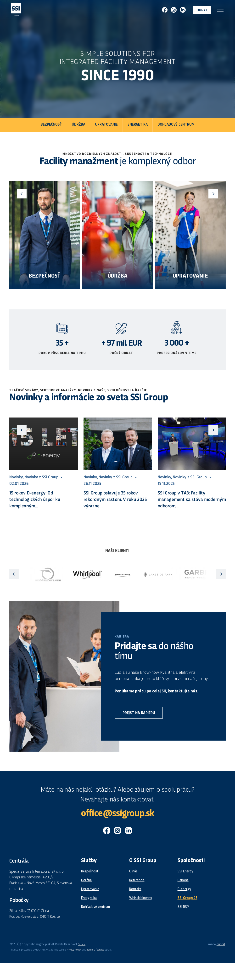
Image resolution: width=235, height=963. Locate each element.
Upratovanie (106, 125)
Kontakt (135, 889)
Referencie (136, 880)
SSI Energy (185, 871)
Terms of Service (95, 950)
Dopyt (202, 10)
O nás (133, 871)
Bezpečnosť (51, 125)
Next (213, 193)
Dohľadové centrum (176, 125)
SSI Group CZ (187, 898)
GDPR (81, 944)
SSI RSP (183, 907)
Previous (22, 193)
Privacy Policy (74, 950)
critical (221, 944)
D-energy (184, 889)
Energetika (138, 125)
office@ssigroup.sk (117, 813)
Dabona (183, 880)
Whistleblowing (140, 898)
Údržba (78, 125)
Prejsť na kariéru (139, 713)
